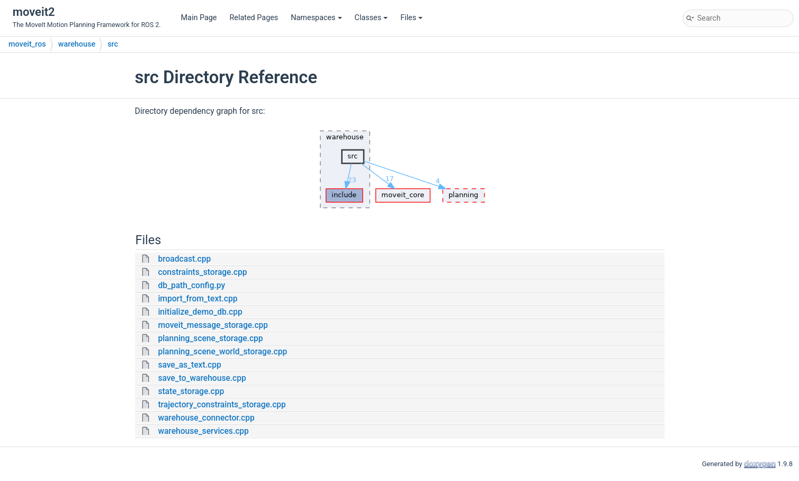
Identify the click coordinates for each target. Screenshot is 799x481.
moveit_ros (27, 44)
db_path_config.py (191, 285)
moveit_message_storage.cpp (213, 325)
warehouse (76, 44)
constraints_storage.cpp (202, 272)
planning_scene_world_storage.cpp (222, 352)
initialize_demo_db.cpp (200, 312)
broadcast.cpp (184, 259)
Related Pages (253, 17)
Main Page (199, 17)
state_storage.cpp (191, 391)
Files (411, 17)
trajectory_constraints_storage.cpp (221, 404)
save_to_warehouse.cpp (202, 378)
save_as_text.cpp (189, 365)
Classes (371, 17)
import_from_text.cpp (197, 299)
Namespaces (316, 17)
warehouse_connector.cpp (206, 418)
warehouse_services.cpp (203, 431)
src (112, 44)
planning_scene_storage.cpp (210, 338)
